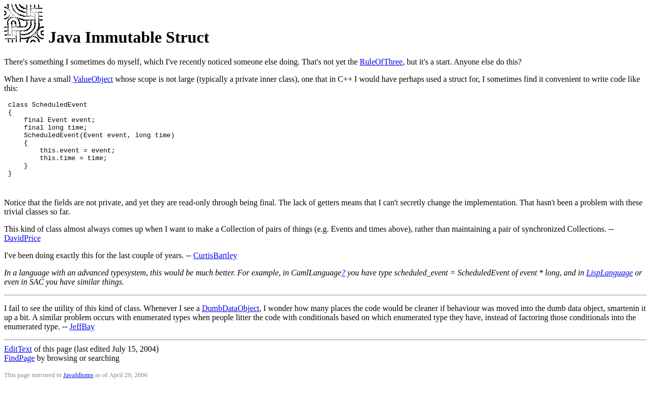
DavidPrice (22, 255)
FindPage (19, 374)
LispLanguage (609, 289)
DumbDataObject (230, 325)
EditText (18, 365)
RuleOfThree (381, 61)
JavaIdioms (78, 391)
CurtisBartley (215, 272)
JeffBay (82, 343)
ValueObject (93, 79)
